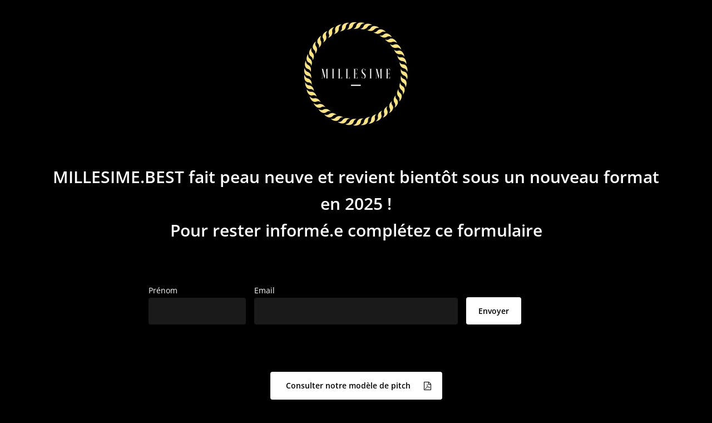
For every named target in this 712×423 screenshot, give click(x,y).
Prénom (163, 290)
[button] (356, 386)
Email (264, 290)
